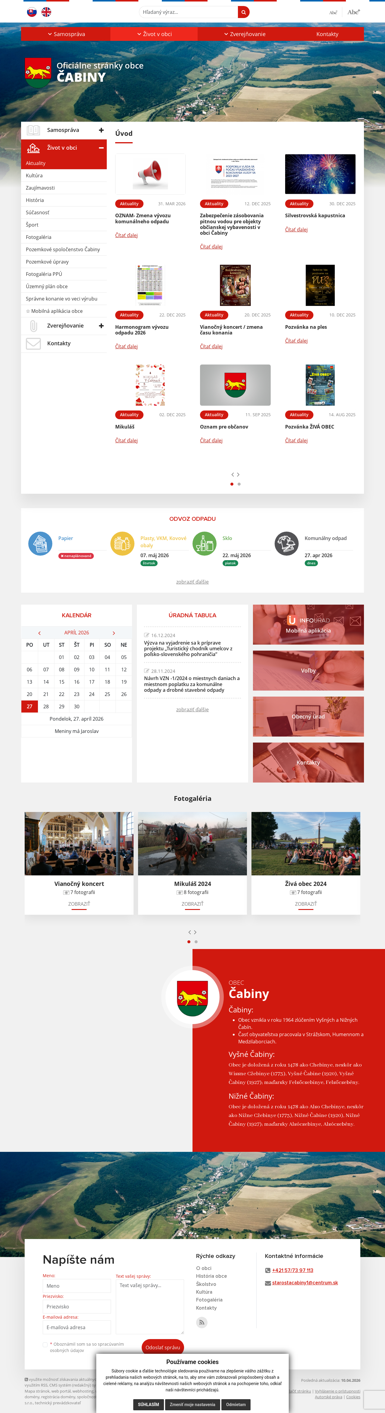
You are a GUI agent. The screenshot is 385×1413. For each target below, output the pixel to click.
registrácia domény (58, 1396)
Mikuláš (124, 426)
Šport (32, 224)
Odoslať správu (163, 1347)
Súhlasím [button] (148, 1404)
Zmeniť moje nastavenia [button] (192, 1404)
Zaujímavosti (40, 188)
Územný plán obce (47, 286)
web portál (61, 1391)
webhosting (83, 1391)
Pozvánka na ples (306, 327)
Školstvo (206, 1284)
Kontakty (327, 34)
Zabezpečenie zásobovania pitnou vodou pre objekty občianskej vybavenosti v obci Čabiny (232, 224)
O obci (203, 1268)
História (35, 200)
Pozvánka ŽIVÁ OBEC (309, 426)
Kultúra (34, 175)
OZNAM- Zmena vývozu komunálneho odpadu (143, 218)
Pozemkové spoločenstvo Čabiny (63, 249)
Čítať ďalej (126, 235)
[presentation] (232, 474)
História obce (211, 1276)
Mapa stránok (37, 1391)
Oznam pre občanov (224, 426)
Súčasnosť (37, 212)
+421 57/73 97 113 (292, 1270)
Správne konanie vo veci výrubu (61, 298)
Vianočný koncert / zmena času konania (231, 330)
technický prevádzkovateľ (58, 1402)
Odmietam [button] (236, 1404)
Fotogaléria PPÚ (44, 274)
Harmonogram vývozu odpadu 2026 (142, 330)
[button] (65, 34)
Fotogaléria (38, 237)
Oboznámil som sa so (87, 1347)
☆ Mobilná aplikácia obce (54, 311)
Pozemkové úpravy (47, 261)
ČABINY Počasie (76, 760)
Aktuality (35, 163)
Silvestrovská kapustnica (315, 215)
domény (32, 1396)
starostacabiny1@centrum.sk (305, 1283)
